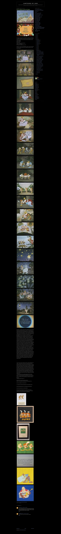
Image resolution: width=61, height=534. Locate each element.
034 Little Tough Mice (39, 62)
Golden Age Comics (37, 24)
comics (36, 95)
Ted (38, 77)
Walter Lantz (36, 89)
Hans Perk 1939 (37, 21)
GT (35, 91)
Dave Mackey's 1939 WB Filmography (39, 27)
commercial (36, 94)
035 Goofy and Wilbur (39, 61)
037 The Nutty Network (39, 58)
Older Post (32, 528)
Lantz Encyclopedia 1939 (38, 26)
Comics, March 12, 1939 (39, 63)
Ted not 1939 (36, 11)
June (37, 46)
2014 (36, 34)
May (37, 47)
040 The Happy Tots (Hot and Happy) (23, 9)
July (37, 45)
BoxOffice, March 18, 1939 (40, 59)
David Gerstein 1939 (37, 22)
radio (35, 92)
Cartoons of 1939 (30, 3)
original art (36, 96)
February (38, 71)
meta (35, 99)
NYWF (36, 93)
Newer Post (18, 528)
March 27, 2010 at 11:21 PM (25, 513)
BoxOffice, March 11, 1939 (40, 64)
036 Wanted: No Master (39, 60)
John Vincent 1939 (37, 20)
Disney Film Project (37, 30)
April (37, 48)
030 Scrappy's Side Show (40, 70)
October (38, 42)
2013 (36, 35)
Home (25, 528)
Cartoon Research (37, 25)
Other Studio (36, 98)
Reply (19, 511)
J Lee (19, 507)
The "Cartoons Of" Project (38, 9)
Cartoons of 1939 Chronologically (39, 10)
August (37, 44)
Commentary (36, 97)
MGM (36, 90)
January (38, 72)
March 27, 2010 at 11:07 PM (23, 507)
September (38, 43)
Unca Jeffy (20, 513)
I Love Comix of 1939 (37, 23)
